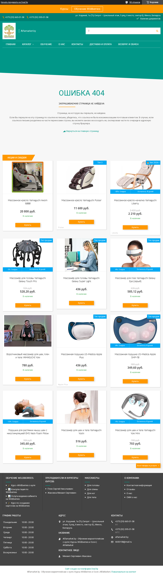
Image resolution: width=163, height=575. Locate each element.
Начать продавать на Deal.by (14, 2)
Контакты (77, 44)
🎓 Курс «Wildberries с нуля (21, 485)
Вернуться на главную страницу (82, 131)
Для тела (91, 497)
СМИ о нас (132, 497)
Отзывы (131, 489)
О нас (62, 44)
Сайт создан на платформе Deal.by (81, 569)
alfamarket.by (121, 537)
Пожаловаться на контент (123, 572)
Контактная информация (139, 485)
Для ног (91, 493)
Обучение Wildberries (87, 8)
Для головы (93, 485)
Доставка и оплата (101, 44)
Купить (27, 225)
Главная (10, 44)
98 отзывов (134, 2)
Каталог (26, 44)
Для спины (92, 489)
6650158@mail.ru (123, 542)
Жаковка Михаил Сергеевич (62, 493)
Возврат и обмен (128, 44)
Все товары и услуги (147, 465)
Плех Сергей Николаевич (61, 489)
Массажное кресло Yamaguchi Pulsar (81, 200)
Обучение (46, 44)
